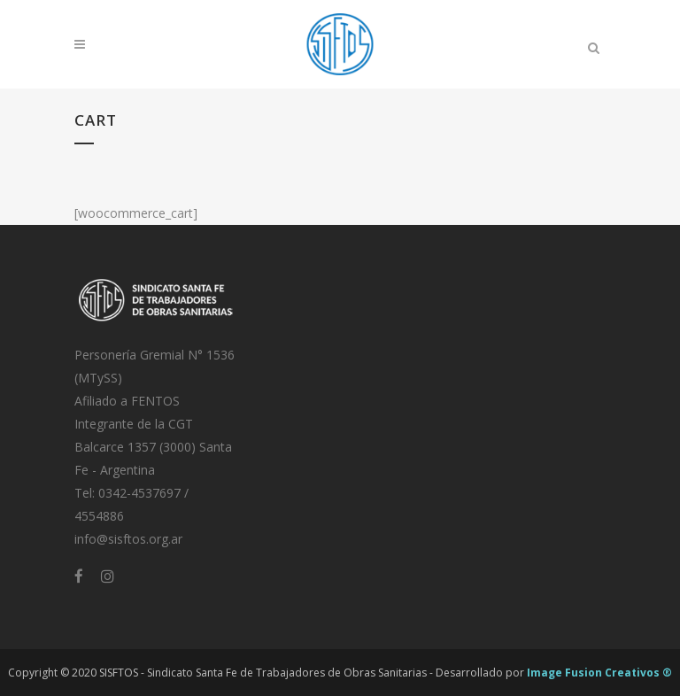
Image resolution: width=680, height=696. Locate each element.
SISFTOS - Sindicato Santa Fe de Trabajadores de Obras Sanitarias (263, 672)
